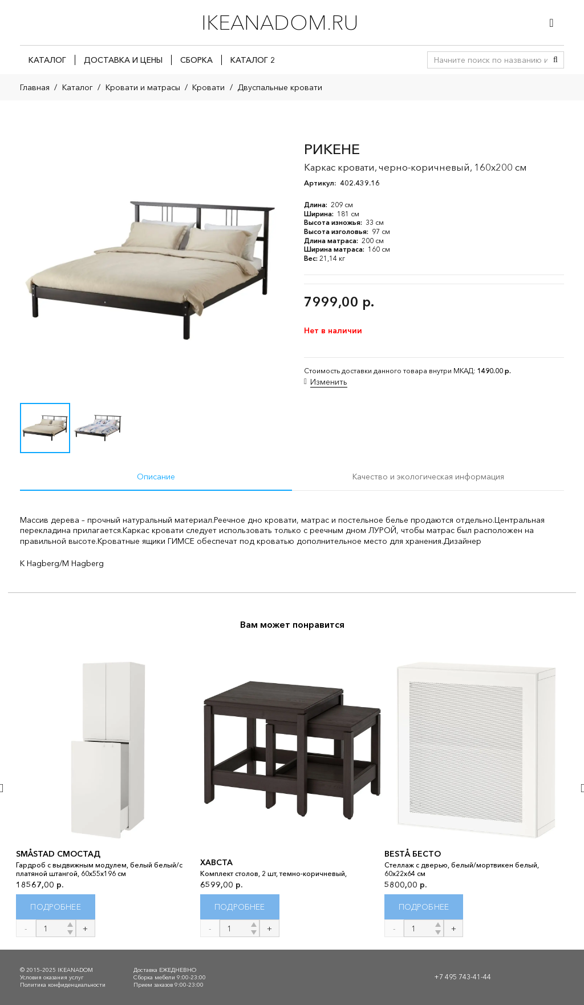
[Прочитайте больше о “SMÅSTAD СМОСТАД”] (55, 907)
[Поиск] (555, 60)
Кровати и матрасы (143, 87)
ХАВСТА (216, 863)
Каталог (77, 87)
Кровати (208, 87)
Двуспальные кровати (279, 87)
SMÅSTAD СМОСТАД (58, 854)
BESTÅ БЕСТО (412, 854)
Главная (35, 87)
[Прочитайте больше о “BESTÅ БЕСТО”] (424, 907)
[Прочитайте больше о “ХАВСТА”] (239, 907)
